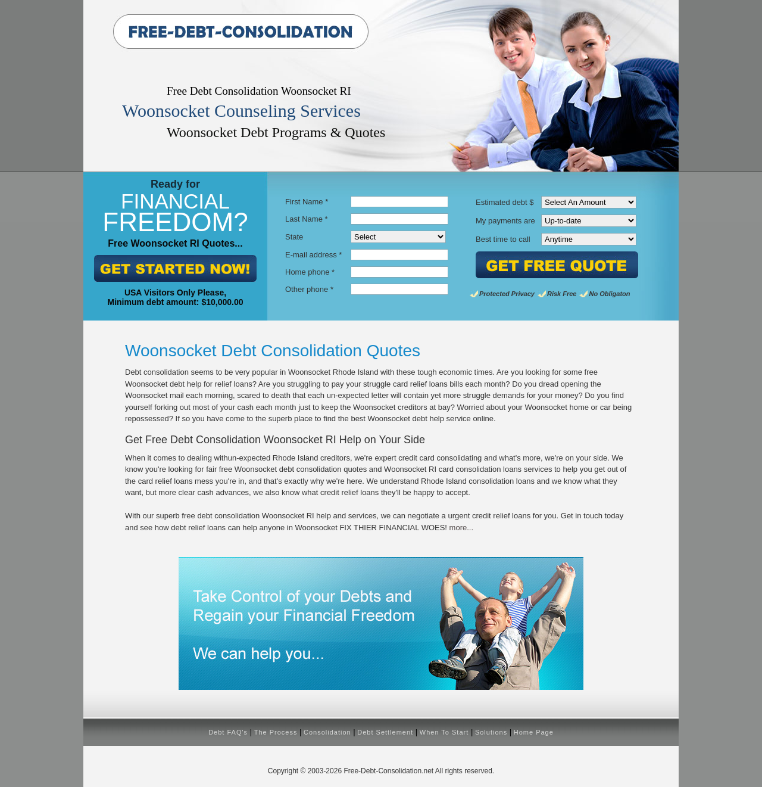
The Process (276, 732)
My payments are (505, 220)
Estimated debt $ (505, 202)
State (294, 236)
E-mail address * (313, 254)
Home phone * (310, 271)
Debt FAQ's (228, 732)
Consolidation (327, 732)
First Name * (306, 201)
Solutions (491, 732)
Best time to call (503, 239)
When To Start (444, 732)
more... (461, 527)
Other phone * (309, 289)
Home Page (534, 732)
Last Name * (306, 218)
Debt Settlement (385, 732)
